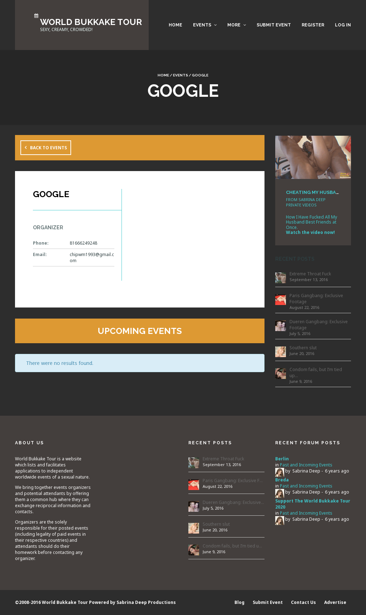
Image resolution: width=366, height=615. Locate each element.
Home (175, 25)
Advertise (335, 602)
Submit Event (274, 25)
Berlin (282, 459)
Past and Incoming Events (306, 465)
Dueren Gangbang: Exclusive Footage (319, 325)
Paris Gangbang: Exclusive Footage (316, 298)
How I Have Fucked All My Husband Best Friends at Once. (311, 222)
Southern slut (303, 348)
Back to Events (48, 148)
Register (313, 25)
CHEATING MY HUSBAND (314, 192)
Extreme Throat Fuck (310, 274)
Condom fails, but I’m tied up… (316, 372)
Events (202, 25)
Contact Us (303, 602)
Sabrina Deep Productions (146, 602)
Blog (239, 602)
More (234, 25)
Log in (343, 25)
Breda (282, 480)
